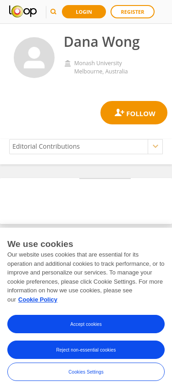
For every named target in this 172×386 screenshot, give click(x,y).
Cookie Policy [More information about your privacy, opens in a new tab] (37, 304)
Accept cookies (86, 329)
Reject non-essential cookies (86, 355)
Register (132, 11)
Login (84, 11)
